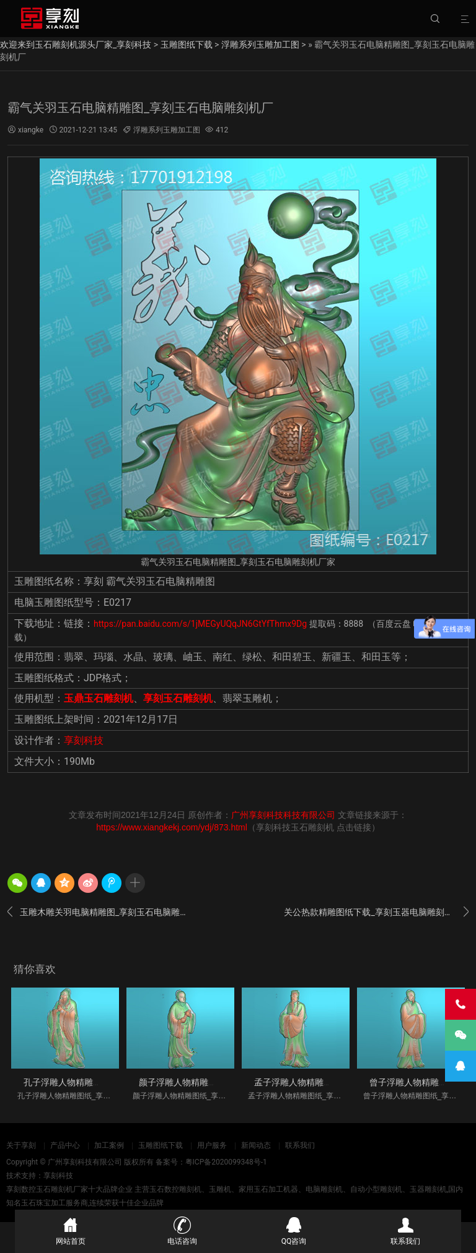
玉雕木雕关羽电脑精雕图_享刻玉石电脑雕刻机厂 (99, 912)
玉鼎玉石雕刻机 (98, 698)
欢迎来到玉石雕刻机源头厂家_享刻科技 (75, 45)
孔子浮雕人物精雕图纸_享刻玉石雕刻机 (99, 1082)
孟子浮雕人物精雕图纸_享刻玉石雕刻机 (329, 1082)
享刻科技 (84, 740)
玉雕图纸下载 (187, 45)
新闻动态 (256, 1145)
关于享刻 (21, 1145)
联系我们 (300, 1145)
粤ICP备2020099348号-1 (226, 1162)
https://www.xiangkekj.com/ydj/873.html (171, 827)
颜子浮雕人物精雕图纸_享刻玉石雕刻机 (214, 1082)
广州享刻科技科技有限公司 (283, 815)
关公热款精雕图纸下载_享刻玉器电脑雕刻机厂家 (376, 912)
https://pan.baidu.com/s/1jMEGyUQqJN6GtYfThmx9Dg (200, 624)
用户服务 (212, 1145)
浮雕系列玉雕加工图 (260, 45)
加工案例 (109, 1145)
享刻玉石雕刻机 (178, 698)
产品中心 (65, 1145)
